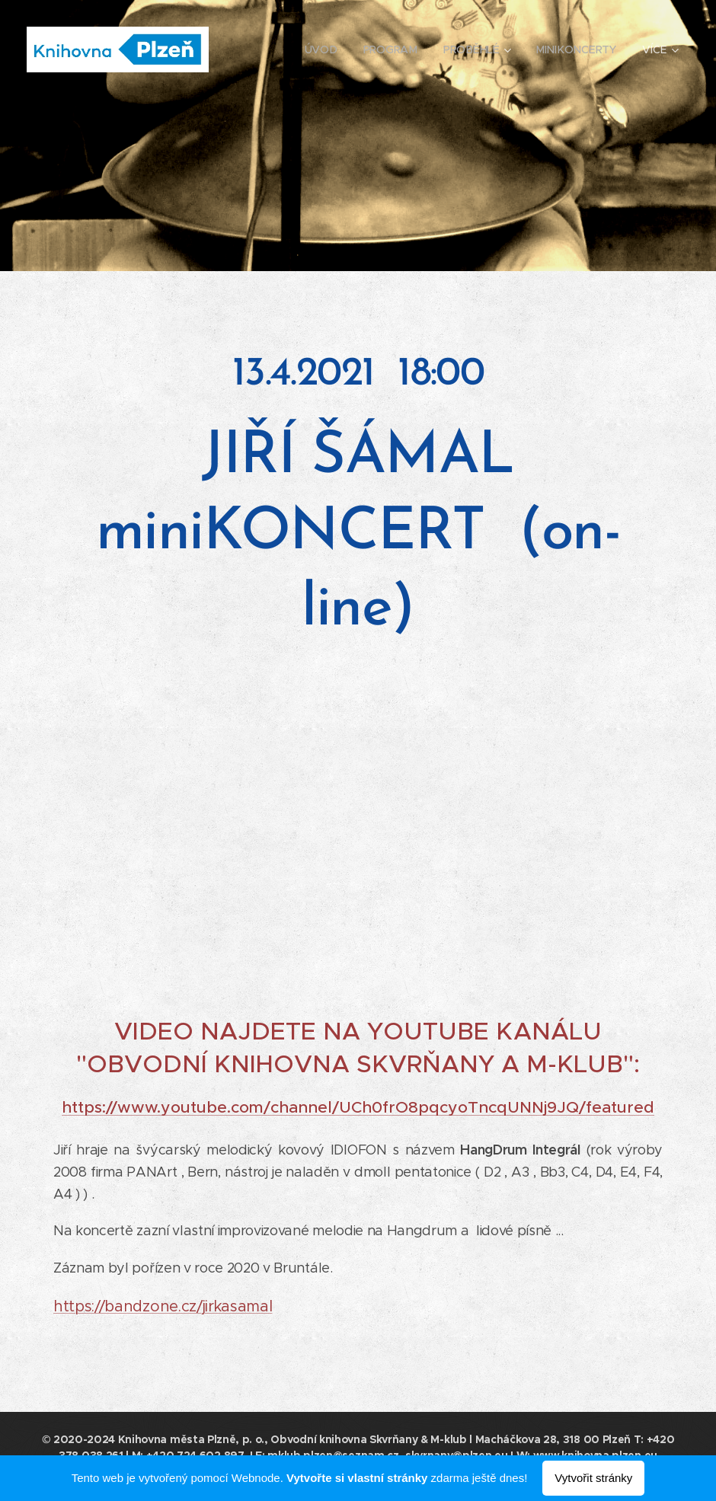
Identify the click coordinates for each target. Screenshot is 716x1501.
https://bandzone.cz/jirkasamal (162, 1306)
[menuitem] (323, 49)
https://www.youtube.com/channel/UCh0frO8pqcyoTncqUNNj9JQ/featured (358, 1107)
